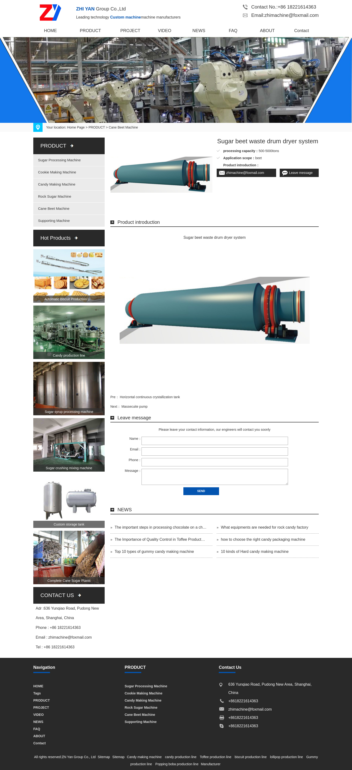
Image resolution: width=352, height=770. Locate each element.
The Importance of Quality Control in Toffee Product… (160, 539)
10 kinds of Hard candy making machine (255, 552)
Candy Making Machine (56, 184)
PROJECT (130, 30)
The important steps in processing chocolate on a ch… (160, 527)
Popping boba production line (176, 764)
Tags (37, 693)
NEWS (198, 30)
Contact (301, 30)
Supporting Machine (54, 221)
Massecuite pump (135, 406)
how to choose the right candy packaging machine (263, 539)
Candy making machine (144, 757)
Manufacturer (210, 764)
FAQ (233, 30)
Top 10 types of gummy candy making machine (154, 552)
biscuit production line (251, 757)
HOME (50, 30)
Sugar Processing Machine (59, 160)
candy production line (180, 757)
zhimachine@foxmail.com (245, 173)
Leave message (301, 173)
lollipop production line (286, 757)
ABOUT (267, 30)
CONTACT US (57, 595)
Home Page (76, 127)
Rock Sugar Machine (54, 196)
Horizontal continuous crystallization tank (150, 397)
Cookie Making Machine (57, 172)
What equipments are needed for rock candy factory (264, 527)
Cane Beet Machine (123, 127)
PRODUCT (90, 30)
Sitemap (104, 757)
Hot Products (55, 238)
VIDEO (164, 30)
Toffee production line (215, 757)
